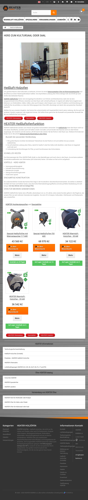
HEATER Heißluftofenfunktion (24, 124)
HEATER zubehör (10, 387)
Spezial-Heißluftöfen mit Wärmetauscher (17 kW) (17, 234)
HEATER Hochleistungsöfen (17, 204)
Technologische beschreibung (15, 349)
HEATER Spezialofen (11, 382)
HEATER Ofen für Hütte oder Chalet (16, 402)
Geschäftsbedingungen (68, 440)
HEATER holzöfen (23, 429)
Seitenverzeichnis (66, 480)
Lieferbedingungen (66, 432)
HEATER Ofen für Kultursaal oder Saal (17, 407)
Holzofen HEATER (10, 378)
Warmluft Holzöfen (14, 19)
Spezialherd (31, 19)
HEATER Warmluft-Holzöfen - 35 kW (17, 297)
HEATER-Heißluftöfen (11, 99)
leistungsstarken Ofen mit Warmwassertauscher (63, 91)
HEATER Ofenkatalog (13, 118)
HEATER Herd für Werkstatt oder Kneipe (18, 398)
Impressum (63, 466)
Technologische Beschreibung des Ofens (33, 134)
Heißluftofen (62, 128)
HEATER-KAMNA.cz (31, 493)
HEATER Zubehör (45, 118)
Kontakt (62, 429)
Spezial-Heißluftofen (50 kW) (44, 234)
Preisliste (63, 463)
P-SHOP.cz (68, 493)
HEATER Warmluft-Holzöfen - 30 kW (71, 234)
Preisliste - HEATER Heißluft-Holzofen (17, 358)
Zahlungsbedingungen (67, 446)
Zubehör (61, 19)
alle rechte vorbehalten (46, 493)
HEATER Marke (65, 443)
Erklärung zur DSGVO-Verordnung (64, 451)
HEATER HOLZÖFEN (26, 425)
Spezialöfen (30, 118)
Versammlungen (47, 19)
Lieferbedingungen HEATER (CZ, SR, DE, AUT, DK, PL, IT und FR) (25, 367)
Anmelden (80, 2)
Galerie (62, 469)
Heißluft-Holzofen (16, 88)
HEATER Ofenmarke (11, 362)
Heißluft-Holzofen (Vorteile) (14, 353)
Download (63, 477)
